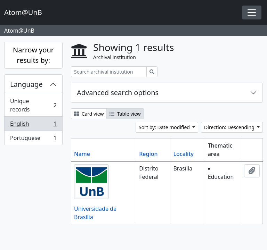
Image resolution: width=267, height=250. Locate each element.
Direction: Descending (230, 127)
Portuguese (33, 139)
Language (26, 84)
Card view (89, 113)
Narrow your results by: (33, 55)
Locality (183, 154)
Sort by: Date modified (165, 127)
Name (82, 154)
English (33, 125)
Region (148, 154)
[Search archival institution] (109, 71)
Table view (125, 113)
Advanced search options (118, 92)
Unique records (33, 105)
